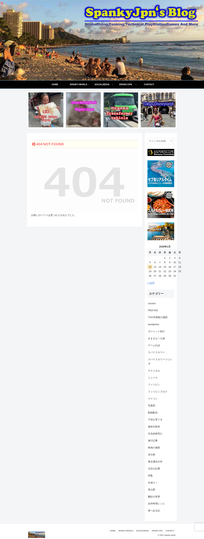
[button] (171, 140)
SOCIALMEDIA (142, 531)
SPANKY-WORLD (125, 531)
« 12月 (151, 283)
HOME (113, 531)
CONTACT (169, 531)
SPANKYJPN (157, 531)
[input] (160, 141)
